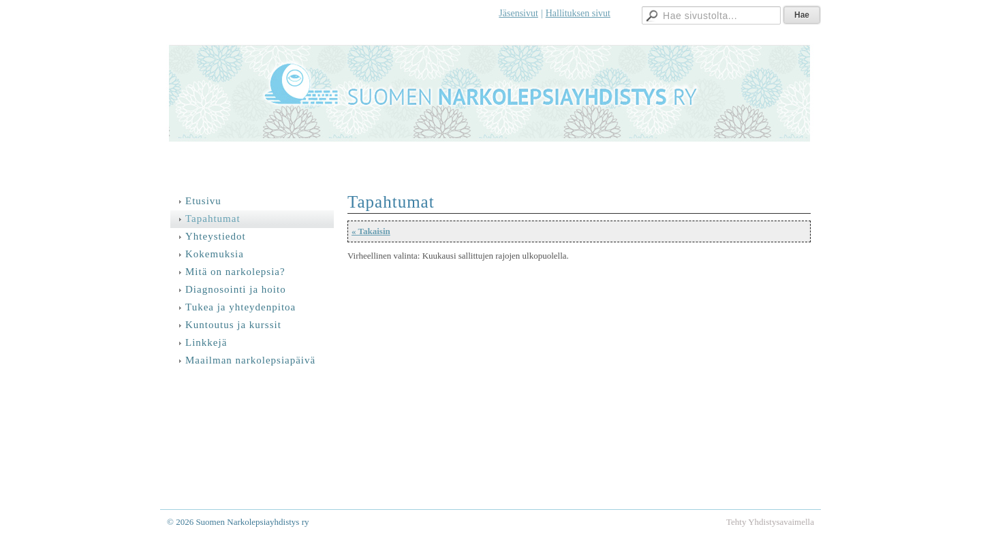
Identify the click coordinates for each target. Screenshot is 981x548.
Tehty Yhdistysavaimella (770, 522)
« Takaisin (371, 231)
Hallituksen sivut (578, 13)
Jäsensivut (518, 13)
